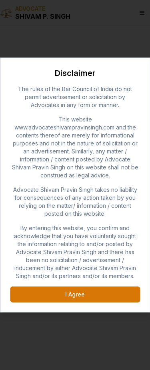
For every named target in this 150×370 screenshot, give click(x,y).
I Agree (75, 294)
